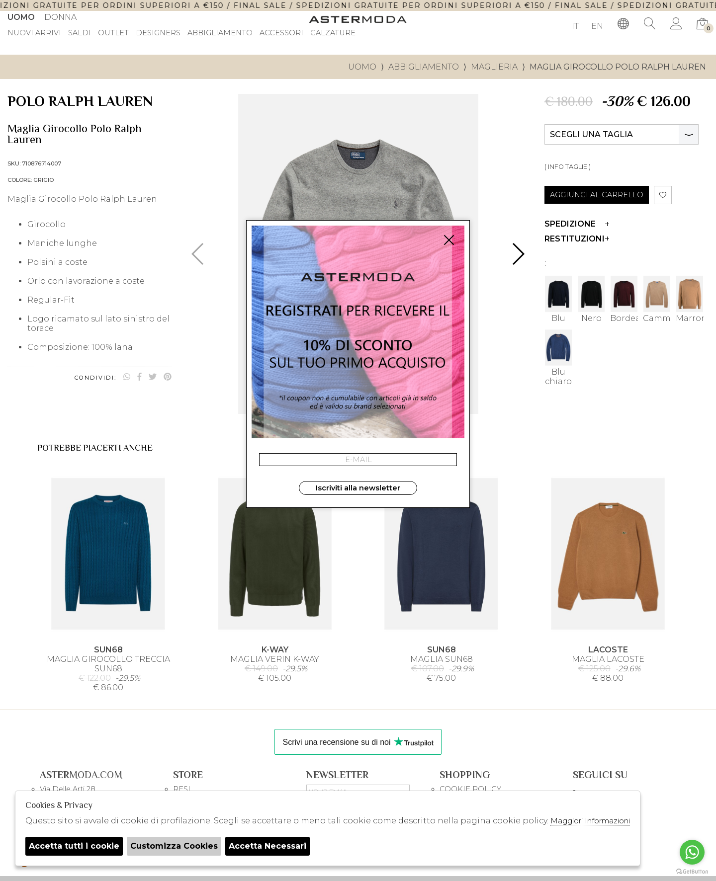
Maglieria (494, 67)
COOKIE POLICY (470, 789)
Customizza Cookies (174, 846)
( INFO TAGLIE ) (567, 166)
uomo (362, 67)
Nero (591, 298)
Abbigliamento (220, 33)
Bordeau (624, 298)
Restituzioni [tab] (576, 238)
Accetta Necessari (267, 846)
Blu (558, 298)
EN (597, 26)
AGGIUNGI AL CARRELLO (596, 194)
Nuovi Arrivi (34, 33)
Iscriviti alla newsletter (358, 487)
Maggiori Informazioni (590, 820)
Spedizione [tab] (576, 224)
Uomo (21, 17)
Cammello (657, 298)
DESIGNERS (158, 33)
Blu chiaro (558, 357)
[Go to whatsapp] (692, 852)
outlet (113, 33)
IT (575, 26)
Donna (60, 17)
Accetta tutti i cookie (74, 846)
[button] (518, 254)
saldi (79, 33)
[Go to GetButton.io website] (692, 871)
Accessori (281, 33)
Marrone (690, 298)
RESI (181, 789)
